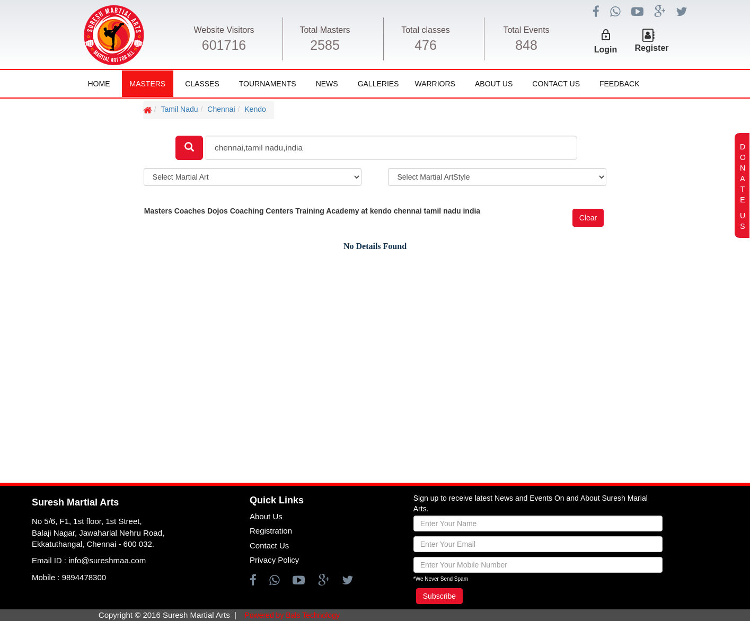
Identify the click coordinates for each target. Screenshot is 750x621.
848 (526, 45)
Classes (202, 83)
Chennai (221, 109)
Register (652, 47)
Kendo (255, 109)
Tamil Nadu (179, 109)
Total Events (526, 29)
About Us (494, 83)
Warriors (434, 83)
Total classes (425, 29)
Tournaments (267, 83)
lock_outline (605, 35)
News (327, 83)
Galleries (378, 83)
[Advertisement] (71, 289)
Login (605, 49)
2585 (325, 45)
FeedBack (619, 83)
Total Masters (324, 29)
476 (425, 45)
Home (99, 83)
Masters (148, 83)
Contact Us (556, 83)
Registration (271, 530)
